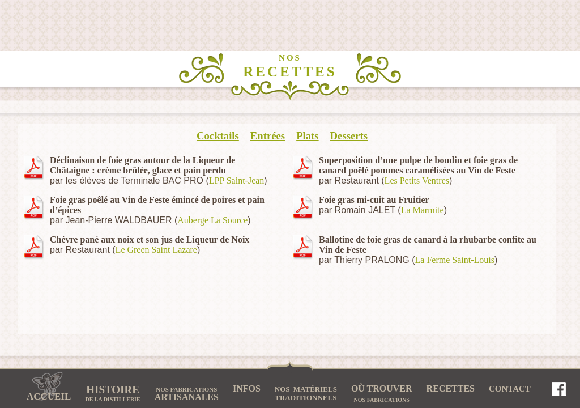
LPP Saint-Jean (237, 180)
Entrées (267, 136)
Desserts (349, 136)
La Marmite (422, 210)
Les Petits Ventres (417, 180)
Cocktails (218, 136)
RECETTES (289, 66)
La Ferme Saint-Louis (454, 260)
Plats (307, 136)
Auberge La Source (212, 220)
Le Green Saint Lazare (156, 249)
